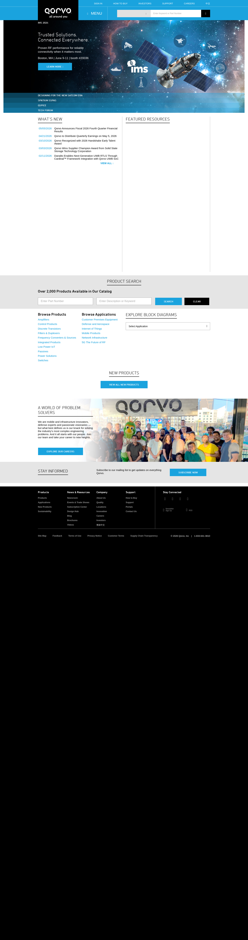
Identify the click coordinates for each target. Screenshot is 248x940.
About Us (101, 498)
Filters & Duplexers (49, 333)
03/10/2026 (45, 140)
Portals (129, 507)
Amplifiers (43, 319)
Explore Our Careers (60, 451)
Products (42, 498)
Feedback (57, 536)
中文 (208, 3)
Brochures (72, 520)
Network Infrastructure (94, 337)
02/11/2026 (45, 155)
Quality (100, 502)
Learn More (54, 66)
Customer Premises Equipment (100, 319)
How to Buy (131, 498)
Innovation (101, 511)
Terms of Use (74, 536)
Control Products (47, 324)
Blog (69, 516)
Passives (43, 351)
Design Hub (73, 511)
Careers (189, 3)
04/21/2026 (45, 135)
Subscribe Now (188, 472)
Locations (101, 507)
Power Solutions (47, 355)
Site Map (42, 536)
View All (106, 163)
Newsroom (72, 498)
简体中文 (100, 525)
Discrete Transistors (49, 328)
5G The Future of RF (94, 342)
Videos (70, 525)
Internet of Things (92, 328)
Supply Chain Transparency (144, 536)
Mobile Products (91, 333)
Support (167, 3)
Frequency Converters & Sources (57, 337)
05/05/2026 (45, 128)
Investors (144, 3)
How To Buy (120, 3)
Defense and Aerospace (95, 324)
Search (168, 301)
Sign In (98, 3)
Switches (43, 360)
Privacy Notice (94, 536)
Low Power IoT (46, 346)
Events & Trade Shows (78, 502)
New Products (45, 507)
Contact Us (131, 511)
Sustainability (44, 511)
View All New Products (124, 384)
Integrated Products (49, 342)
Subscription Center (77, 507)
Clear (197, 301)
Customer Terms (116, 536)
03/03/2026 (45, 148)
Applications (44, 502)
